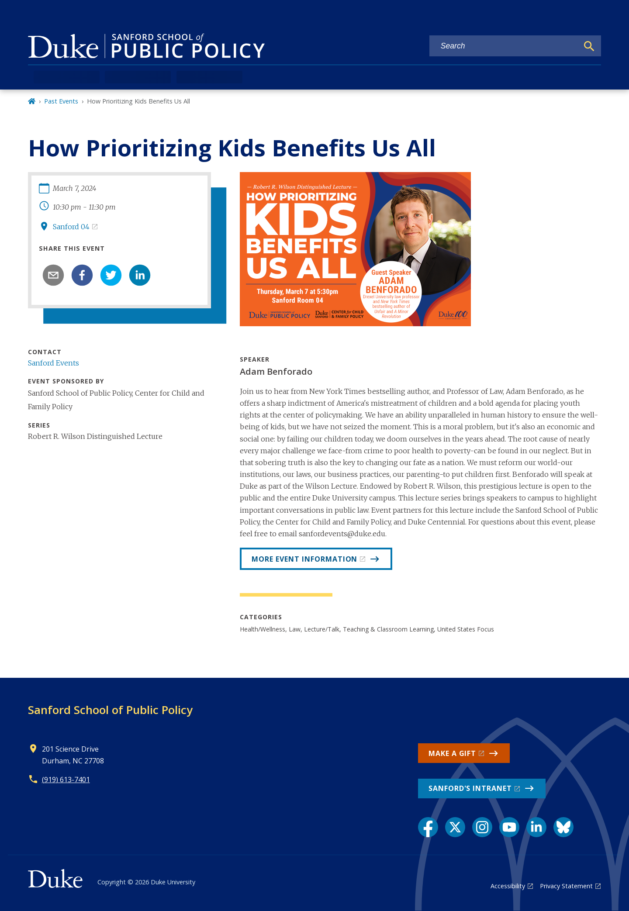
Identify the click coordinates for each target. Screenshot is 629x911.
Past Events (61, 101)
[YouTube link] (509, 827)
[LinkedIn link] (536, 827)
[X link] (455, 827)
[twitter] (111, 275)
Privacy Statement (566, 886)
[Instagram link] (482, 827)
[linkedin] (140, 275)
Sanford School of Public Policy (110, 710)
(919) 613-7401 (66, 779)
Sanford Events (53, 363)
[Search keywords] (504, 46)
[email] (53, 275)
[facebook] (82, 275)
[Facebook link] (428, 827)
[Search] (589, 46)
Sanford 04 (71, 226)
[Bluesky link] (563, 827)
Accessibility (508, 886)
